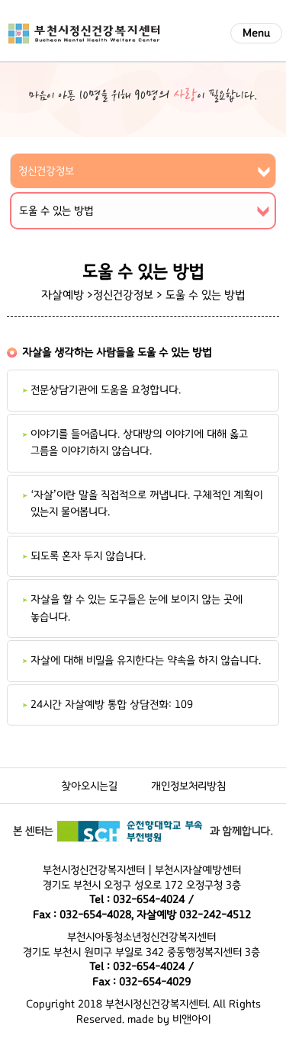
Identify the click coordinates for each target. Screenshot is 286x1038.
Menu (256, 33)
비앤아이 (191, 1019)
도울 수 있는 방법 (205, 295)
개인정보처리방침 (188, 786)
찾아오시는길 (89, 786)
